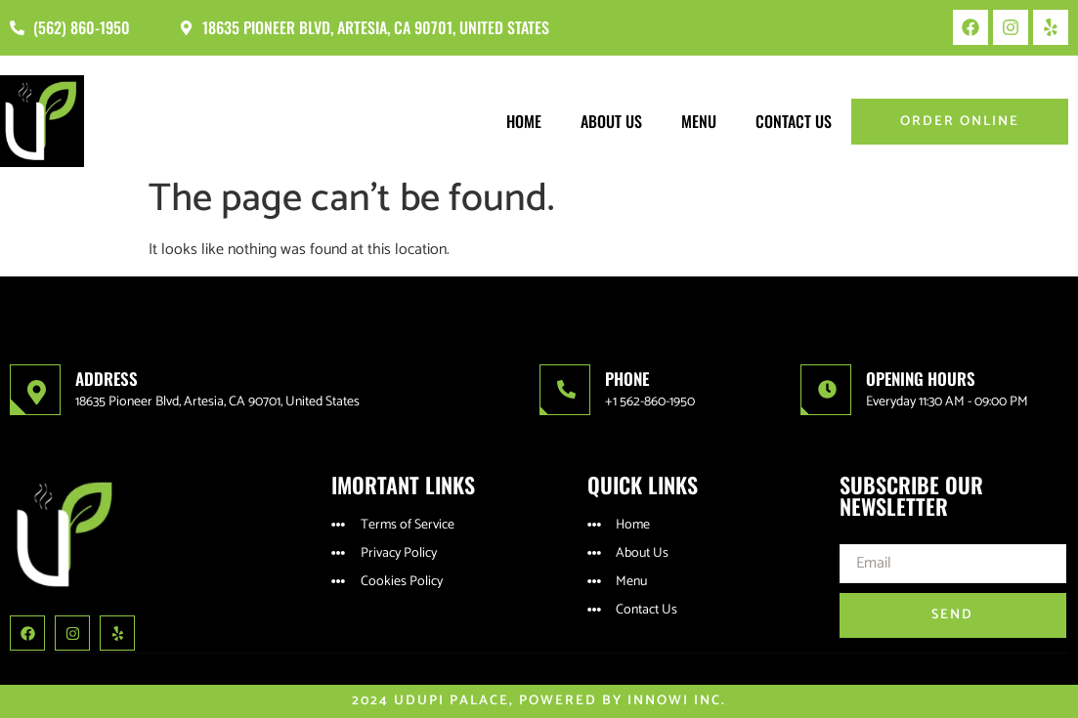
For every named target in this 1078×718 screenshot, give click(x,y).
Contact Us (793, 121)
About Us (611, 121)
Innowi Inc (674, 701)
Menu (698, 121)
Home (523, 121)
